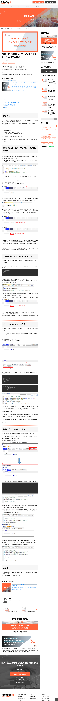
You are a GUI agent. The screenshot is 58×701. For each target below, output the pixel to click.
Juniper (43, 132)
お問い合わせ (51, 2)
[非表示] (21, 96)
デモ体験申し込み (33, 698)
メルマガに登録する (49, 71)
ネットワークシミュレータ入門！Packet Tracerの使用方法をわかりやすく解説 (52, 82)
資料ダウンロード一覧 (39, 2)
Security (48, 125)
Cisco (54, 138)
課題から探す (28, 6)
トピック (54, 129)
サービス (49, 131)
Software (4, 62)
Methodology (44, 134)
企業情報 (43, 131)
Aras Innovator (12, 62)
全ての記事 (7, 28)
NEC (49, 136)
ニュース (53, 6)
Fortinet (43, 139)
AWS (48, 143)
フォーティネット (44, 141)
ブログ (46, 6)
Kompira (51, 134)
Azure (43, 143)
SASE (51, 141)
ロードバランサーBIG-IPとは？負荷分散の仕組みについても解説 (52, 91)
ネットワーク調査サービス (46, 129)
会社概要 (43, 694)
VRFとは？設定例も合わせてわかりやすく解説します (52, 98)
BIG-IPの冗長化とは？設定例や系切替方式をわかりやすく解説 (51, 105)
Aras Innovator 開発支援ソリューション (9, 80)
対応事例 (37, 6)
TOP (4, 6)
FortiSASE (49, 139)
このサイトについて (45, 696)
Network (54, 125)
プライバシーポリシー (46, 698)
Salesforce (44, 138)
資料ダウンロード (21, 698)
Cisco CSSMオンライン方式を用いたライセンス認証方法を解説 (52, 113)
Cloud (49, 127)
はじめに (6, 99)
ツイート (43, 146)
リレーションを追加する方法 (9, 104)
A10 (49, 138)
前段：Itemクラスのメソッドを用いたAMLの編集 (13, 101)
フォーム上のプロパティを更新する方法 (11, 102)
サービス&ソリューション (15, 6)
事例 (43, 125)
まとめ (5, 107)
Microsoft (44, 136)
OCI (53, 143)
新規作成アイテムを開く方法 (9, 106)
